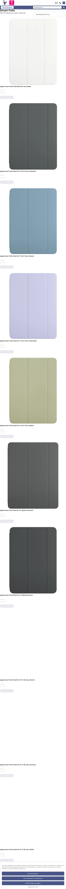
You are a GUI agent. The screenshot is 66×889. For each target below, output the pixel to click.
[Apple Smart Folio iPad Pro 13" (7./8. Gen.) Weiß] (33, 814)
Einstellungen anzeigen (33, 883)
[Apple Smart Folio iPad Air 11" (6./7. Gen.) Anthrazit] (33, 136)
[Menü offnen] (64, 3)
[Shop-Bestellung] (50, 14)
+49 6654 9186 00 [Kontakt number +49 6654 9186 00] (60, 3)
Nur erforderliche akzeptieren (33, 878)
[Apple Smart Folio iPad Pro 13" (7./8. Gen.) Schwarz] (33, 730)
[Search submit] (64, 7)
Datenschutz (31, 886)
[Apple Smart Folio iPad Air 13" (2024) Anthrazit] (33, 475)
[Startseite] (4, 2)
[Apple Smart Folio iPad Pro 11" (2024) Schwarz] (33, 560)
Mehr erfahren (7, 97)
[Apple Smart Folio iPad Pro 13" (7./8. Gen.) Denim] (33, 645)
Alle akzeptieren (33, 873)
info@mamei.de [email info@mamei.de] (56, 3)
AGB (37, 886)
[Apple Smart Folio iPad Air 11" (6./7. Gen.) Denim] (33, 221)
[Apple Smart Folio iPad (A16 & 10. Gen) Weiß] (33, 51)
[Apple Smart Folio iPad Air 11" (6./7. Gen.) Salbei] (33, 390)
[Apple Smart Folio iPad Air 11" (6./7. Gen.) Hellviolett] (33, 306)
